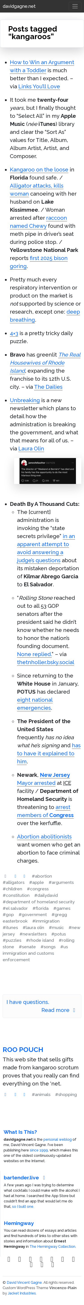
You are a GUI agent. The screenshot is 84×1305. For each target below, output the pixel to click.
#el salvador (15, 908)
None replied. (34, 654)
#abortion (42, 876)
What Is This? (20, 1132)
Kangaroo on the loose (39, 169)
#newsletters (33, 933)
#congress (38, 888)
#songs (48, 946)
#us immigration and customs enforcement (35, 953)
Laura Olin (31, 448)
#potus (58, 933)
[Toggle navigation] (75, 6)
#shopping (66, 1094)
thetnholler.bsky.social (45, 662)
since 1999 (39, 1150)
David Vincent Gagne (24, 1282)
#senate (27, 946)
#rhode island (40, 940)
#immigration (46, 921)
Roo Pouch (23, 1050)
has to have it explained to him (49, 753)
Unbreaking (25, 400)
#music (56, 927)
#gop (8, 914)
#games (61, 908)
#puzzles (12, 940)
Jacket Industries (22, 1293)
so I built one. (23, 1206)
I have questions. (27, 1002)
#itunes (10, 927)
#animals (41, 1094)
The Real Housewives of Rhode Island (45, 362)
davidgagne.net (19, 6)
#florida (40, 908)
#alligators (13, 882)
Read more (59, 1010)
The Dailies (48, 387)
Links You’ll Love (39, 86)
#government (33, 914)
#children (12, 888)
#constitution (16, 895)
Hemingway (19, 1223)
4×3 (14, 333)
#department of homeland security (39, 901)
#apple (36, 882)
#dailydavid (46, 895)
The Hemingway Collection (52, 1246)
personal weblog (57, 1139)
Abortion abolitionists (44, 836)
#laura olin (33, 927)
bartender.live (25, 1177)
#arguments (61, 882)
